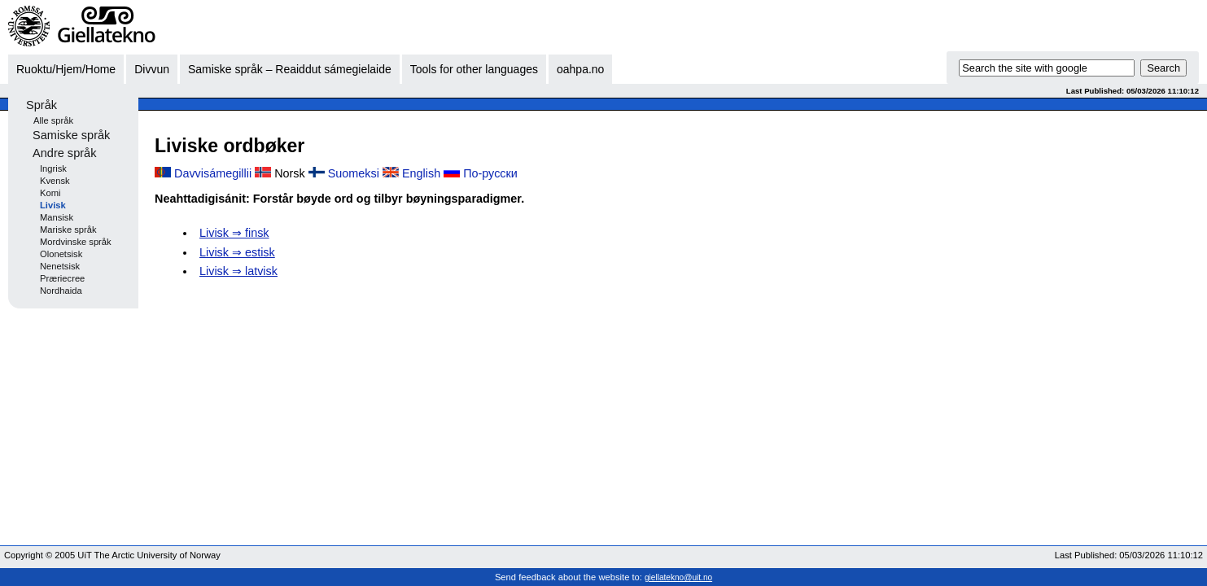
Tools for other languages (474, 69)
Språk (41, 105)
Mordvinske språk (76, 242)
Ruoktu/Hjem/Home (66, 69)
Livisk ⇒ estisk (237, 252)
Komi (50, 193)
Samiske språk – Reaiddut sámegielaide (289, 69)
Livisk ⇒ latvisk (238, 271)
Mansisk (56, 217)
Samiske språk (71, 135)
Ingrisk (53, 168)
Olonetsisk (61, 254)
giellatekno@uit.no (678, 577)
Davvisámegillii (212, 173)
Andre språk (64, 153)
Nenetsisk (60, 266)
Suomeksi (353, 173)
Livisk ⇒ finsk (234, 232)
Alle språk (53, 120)
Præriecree (62, 278)
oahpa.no (580, 69)
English (421, 173)
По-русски (490, 173)
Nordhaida (61, 290)
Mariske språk (68, 229)
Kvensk (55, 181)
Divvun (151, 69)
